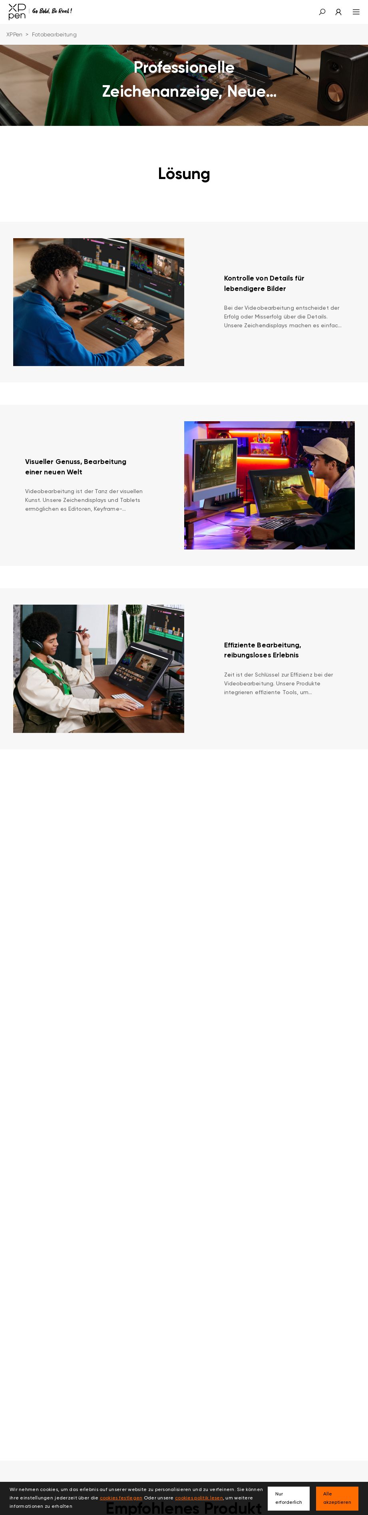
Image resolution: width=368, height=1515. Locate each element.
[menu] (351, 12)
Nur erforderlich (288, 1498)
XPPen (14, 34)
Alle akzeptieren (337, 1498)
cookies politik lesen (199, 1498)
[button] (322, 12)
